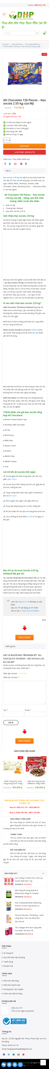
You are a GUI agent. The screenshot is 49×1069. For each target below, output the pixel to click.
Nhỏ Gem (29, 1065)
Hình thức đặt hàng (11, 981)
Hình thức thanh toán (11, 985)
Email (28, 710)
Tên (5, 710)
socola (30, 516)
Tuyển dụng (8, 961)
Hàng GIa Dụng (17, 44)
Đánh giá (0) (10, 646)
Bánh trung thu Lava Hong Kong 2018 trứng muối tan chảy (13, 782)
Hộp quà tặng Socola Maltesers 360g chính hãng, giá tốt (36, 782)
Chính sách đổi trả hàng (12, 993)
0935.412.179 (23, 602)
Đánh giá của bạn (10, 673)
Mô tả (8, 171)
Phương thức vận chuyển (13, 989)
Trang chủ (5, 44)
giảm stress (12, 479)
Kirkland (34, 330)
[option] (24, 73)
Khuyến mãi (8, 966)
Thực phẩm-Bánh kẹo (32, 44)
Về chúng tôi (8, 953)
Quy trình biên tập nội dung (14, 957)
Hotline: (36, 5)
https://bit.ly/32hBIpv (30, 611)
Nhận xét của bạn (11, 677)
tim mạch (13, 495)
